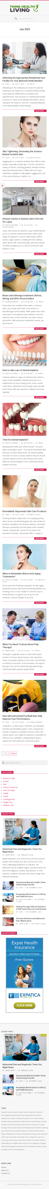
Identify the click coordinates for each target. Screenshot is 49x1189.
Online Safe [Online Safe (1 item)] (5, 1137)
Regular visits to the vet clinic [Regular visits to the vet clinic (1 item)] (22, 1143)
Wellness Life (8, 805)
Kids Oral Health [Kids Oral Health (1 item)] (36, 1128)
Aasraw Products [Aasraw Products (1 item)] (6, 1112)
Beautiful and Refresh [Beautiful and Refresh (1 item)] (17, 1115)
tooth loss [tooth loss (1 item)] (11, 1149)
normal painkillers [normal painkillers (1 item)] (42, 1134)
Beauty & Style (34, 158)
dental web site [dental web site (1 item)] (25, 1121)
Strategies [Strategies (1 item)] (4, 1149)
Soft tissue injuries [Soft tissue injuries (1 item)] (41, 1146)
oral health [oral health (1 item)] (13, 1137)
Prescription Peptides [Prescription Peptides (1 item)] (39, 1140)
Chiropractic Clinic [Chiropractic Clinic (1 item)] (28, 1118)
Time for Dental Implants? (15, 439)
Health (32, 84)
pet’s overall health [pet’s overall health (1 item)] (25, 1140)
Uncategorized (8, 227)
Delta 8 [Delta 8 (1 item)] (36, 1118)
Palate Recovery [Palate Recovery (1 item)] (36, 1137)
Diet (4, 784)
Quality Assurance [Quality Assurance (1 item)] (7, 1143)
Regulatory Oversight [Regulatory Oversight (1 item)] (39, 1143)
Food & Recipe (9, 790)
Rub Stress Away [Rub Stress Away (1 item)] (29, 1146)
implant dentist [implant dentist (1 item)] (17, 1128)
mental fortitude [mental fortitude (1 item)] (10, 1131)
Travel (5, 796)
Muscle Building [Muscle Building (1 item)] (22, 1134)
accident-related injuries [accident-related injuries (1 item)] (20, 1112)
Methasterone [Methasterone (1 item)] (11, 1134)
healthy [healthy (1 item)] (9, 1128)
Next (14, 753)
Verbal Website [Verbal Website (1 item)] (19, 1149)
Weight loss (7, 802)
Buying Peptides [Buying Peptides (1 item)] (30, 1115)
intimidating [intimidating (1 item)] (26, 1128)
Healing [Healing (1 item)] (3, 1128)
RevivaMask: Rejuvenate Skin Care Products (24, 511)
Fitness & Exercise (35, 722)
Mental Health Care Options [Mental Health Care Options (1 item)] (25, 1131)
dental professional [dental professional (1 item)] (13, 1121)
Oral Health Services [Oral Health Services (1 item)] (23, 1137)
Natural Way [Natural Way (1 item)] (31, 1134)
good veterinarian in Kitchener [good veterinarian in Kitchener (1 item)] (28, 1124)
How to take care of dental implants (20, 370)
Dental (40, 373)
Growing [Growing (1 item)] (41, 1124)
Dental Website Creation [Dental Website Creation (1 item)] (39, 1121)
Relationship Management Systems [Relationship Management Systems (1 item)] (12, 1146)
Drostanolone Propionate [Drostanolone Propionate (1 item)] (9, 1124)
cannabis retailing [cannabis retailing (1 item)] (15, 1118)
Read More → (40, 111)
